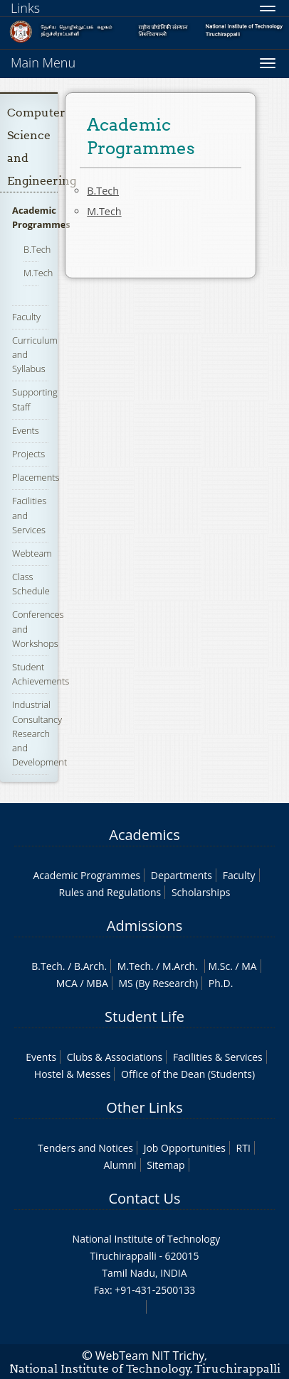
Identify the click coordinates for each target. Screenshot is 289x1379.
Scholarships (201, 892)
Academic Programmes (86, 875)
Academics (144, 834)
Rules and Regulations (110, 892)
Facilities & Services (218, 1057)
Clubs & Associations (115, 1057)
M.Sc (220, 966)
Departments (181, 875)
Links (25, 8)
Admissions (144, 925)
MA (248, 966)
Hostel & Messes (72, 1074)
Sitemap (165, 1165)
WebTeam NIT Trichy (150, 1355)
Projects (28, 453)
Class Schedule (31, 583)
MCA (67, 983)
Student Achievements (40, 673)
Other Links (144, 1107)
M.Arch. (180, 966)
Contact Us (144, 1198)
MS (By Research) (158, 983)
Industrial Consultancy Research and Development (39, 733)
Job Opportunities (185, 1148)
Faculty (26, 316)
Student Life (144, 1016)
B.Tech (37, 249)
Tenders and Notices (85, 1148)
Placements (35, 477)
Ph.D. (221, 983)
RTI (243, 1148)
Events (25, 430)
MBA (97, 983)
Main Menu (43, 62)
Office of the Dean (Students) (188, 1074)
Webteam (31, 553)
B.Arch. (90, 966)
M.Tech (38, 272)
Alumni (119, 1165)
